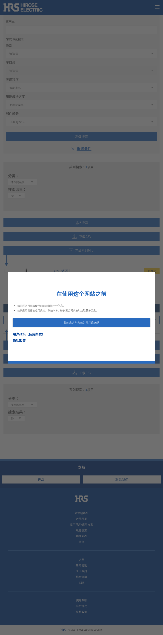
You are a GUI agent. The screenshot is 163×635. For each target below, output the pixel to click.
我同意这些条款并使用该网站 (81, 322)
